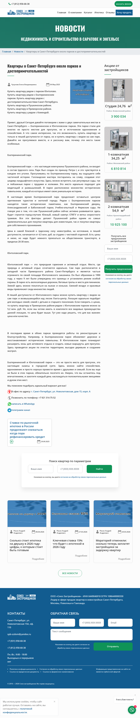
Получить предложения (118, 269)
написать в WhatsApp (23, 403)
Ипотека (99, 12)
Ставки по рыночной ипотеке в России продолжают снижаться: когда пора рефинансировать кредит (27, 430)
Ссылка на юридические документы (24, 672)
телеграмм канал (20, 410)
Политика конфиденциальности (23, 669)
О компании (75, 12)
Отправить (113, 646)
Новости (18, 51)
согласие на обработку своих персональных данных (83, 477)
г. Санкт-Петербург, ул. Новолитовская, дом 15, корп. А (60, 391)
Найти (99, 468)
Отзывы (110, 12)
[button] (66, 92)
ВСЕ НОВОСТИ (70, 573)
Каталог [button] (88, 12)
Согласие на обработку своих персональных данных (61, 669)
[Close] (54, 701)
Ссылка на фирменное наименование (58, 672)
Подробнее (38, 558)
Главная (61, 12)
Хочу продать (124, 12)
